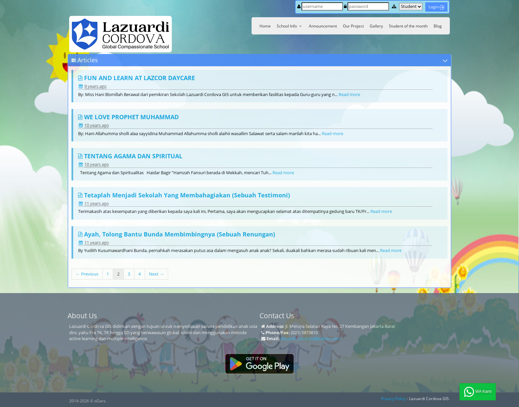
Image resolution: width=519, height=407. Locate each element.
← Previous (87, 274)
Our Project (353, 26)
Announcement (323, 26)
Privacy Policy (393, 398)
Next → (156, 274)
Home (265, 26)
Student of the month (408, 26)
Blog (438, 26)
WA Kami (478, 391)
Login (436, 7)
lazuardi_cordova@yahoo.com (311, 338)
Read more (349, 94)
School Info (290, 26)
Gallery (376, 26)
